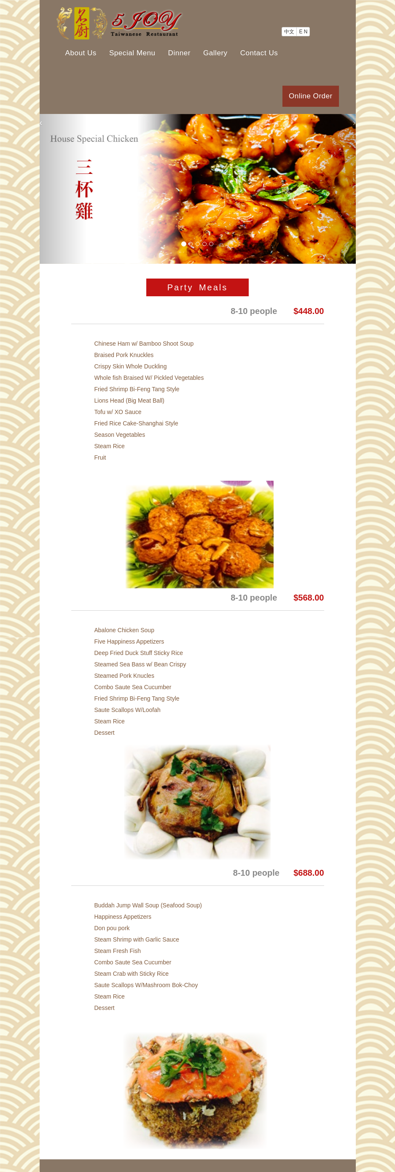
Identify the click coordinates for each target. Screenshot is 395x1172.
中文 (289, 32)
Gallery (215, 53)
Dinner (179, 53)
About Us (81, 53)
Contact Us (259, 53)
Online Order (311, 96)
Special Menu (132, 53)
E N (303, 32)
